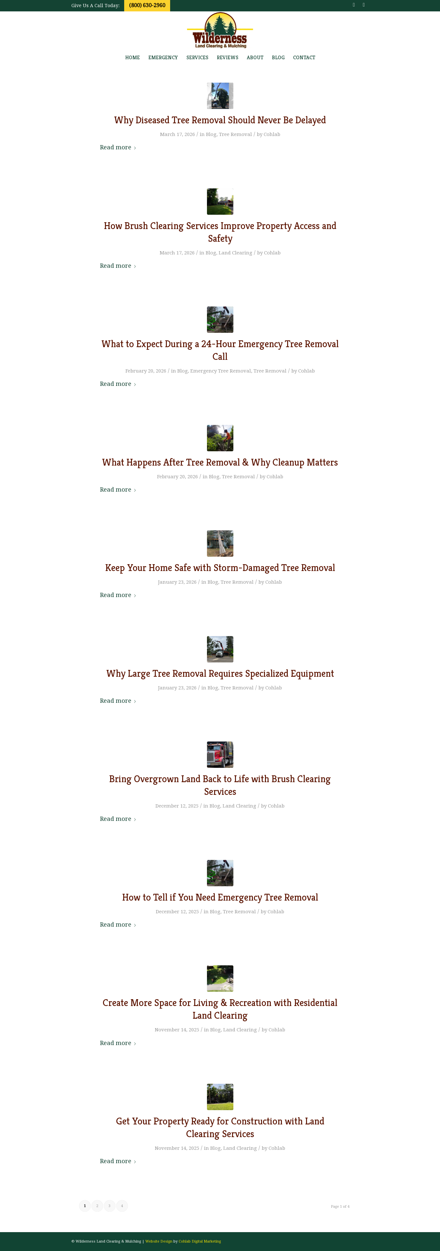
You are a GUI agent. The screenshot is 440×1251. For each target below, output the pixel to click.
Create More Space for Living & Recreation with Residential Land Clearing (220, 1009)
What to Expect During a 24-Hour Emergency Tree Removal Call (220, 350)
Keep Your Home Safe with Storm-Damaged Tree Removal (220, 568)
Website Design (158, 1241)
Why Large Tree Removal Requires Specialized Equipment (220, 673)
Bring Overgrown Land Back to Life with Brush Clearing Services (220, 785)
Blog (211, 134)
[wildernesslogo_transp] (220, 30)
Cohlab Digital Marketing (200, 1241)
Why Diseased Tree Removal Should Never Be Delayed (220, 120)
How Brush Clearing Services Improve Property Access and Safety (220, 232)
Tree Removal (235, 134)
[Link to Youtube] (364, 5)
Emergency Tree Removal (220, 371)
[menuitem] (132, 57)
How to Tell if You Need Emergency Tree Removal (220, 897)
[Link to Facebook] (354, 5)
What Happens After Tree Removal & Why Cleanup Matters (220, 462)
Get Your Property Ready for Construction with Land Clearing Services (220, 1127)
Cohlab (272, 134)
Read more (118, 147)
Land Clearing (235, 253)
